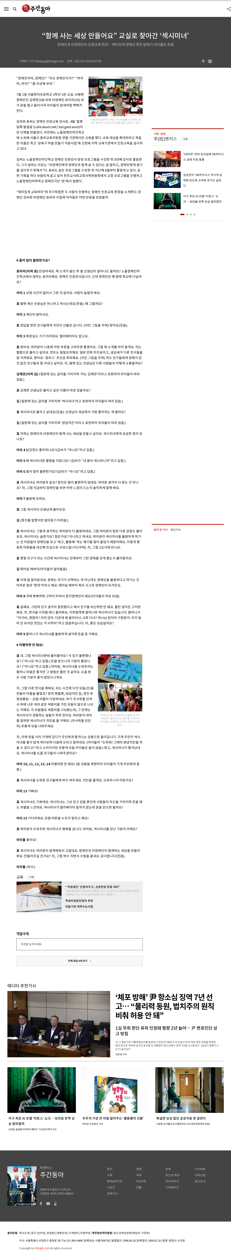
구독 (31, 877)
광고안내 (200, 1181)
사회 (109, 1175)
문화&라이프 (114, 1181)
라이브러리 (172, 1181)
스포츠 (111, 1187)
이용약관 (85, 1233)
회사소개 (24, 1233)
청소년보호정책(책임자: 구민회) (132, 1233)
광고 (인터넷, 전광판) (43, 1233)
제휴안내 (62, 1233)
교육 (19, 877)
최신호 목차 (172, 1175)
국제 (139, 1175)
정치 (109, 1169)
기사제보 (200, 1169)
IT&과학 (141, 1181)
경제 (139, 1169)
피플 (139, 1187)
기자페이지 (172, 1187)
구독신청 (200, 1175)
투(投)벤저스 (165, 139)
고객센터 (74, 1233)
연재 (168, 1169)
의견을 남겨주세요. (31, 944)
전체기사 (112, 1193)
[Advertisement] (70, 228)
